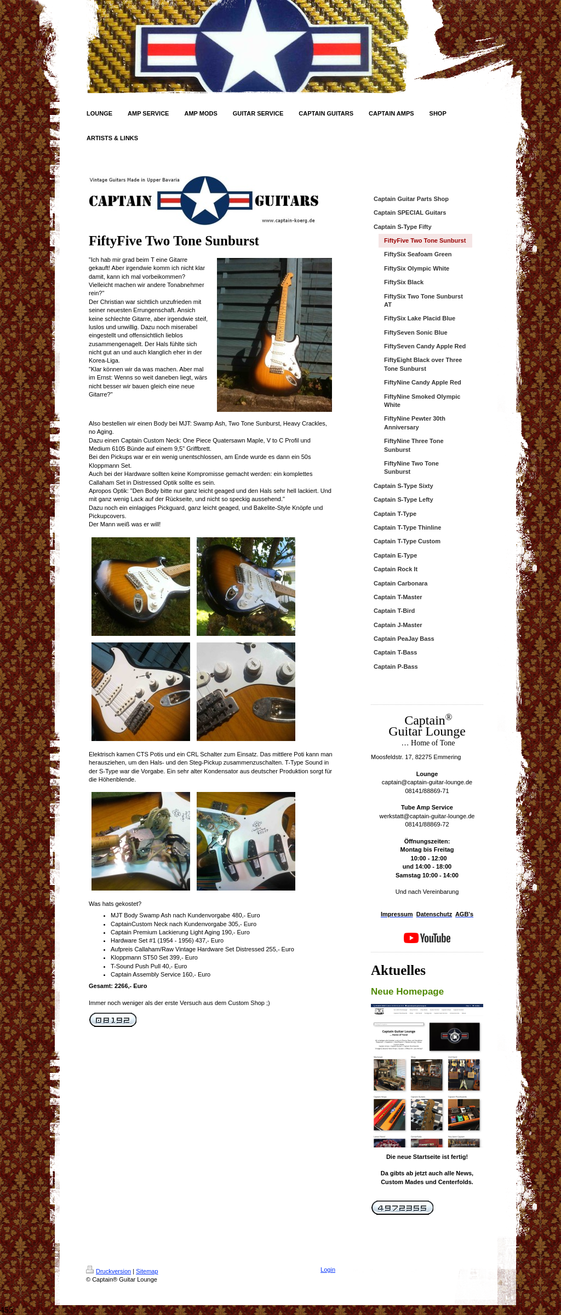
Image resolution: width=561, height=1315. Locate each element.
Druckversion (108, 1271)
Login (327, 1269)
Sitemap (147, 1271)
